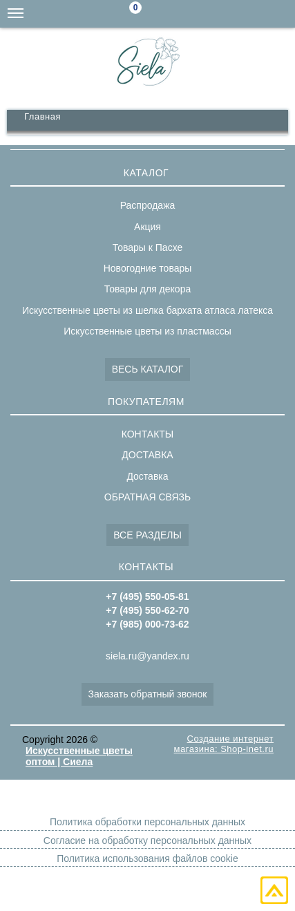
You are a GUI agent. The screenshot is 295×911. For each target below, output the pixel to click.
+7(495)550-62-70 (253, 14)
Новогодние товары (148, 268)
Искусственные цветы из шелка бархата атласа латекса (147, 310)
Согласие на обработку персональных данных (147, 840)
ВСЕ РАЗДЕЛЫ (147, 535)
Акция (147, 226)
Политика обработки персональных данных (147, 821)
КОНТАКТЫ (148, 434)
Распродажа (147, 205)
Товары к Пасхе (148, 247)
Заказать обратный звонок (147, 693)
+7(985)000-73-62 (226, 14)
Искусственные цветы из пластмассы (147, 331)
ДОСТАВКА (147, 454)
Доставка (147, 476)
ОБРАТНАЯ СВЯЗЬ (147, 497)
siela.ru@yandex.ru (198, 14)
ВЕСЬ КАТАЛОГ (148, 369)
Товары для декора (147, 288)
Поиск (170, 14)
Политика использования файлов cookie (147, 858)
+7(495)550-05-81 (281, 14)
